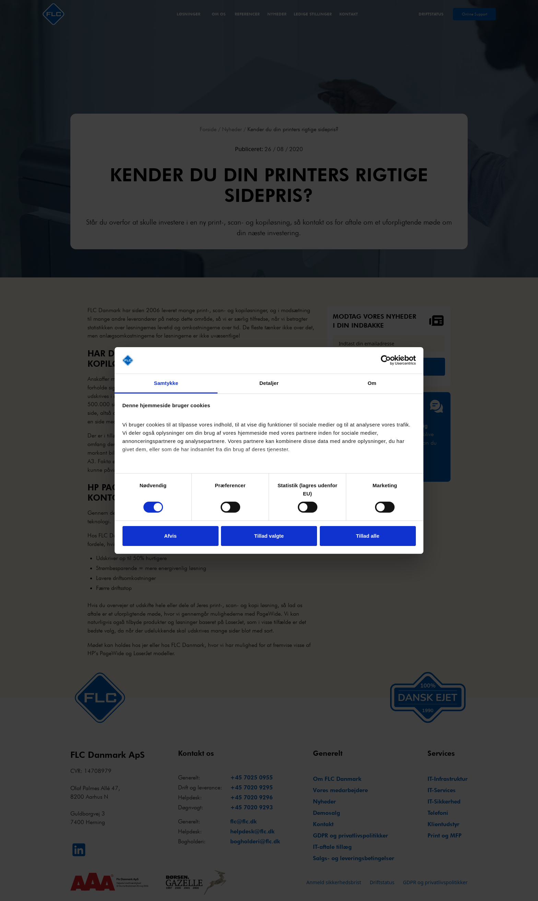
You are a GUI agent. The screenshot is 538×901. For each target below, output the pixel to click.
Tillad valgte (269, 536)
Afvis (170, 536)
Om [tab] (371, 383)
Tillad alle (367, 536)
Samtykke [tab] (166, 383)
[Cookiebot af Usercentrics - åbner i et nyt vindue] (386, 360)
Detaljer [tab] (269, 383)
